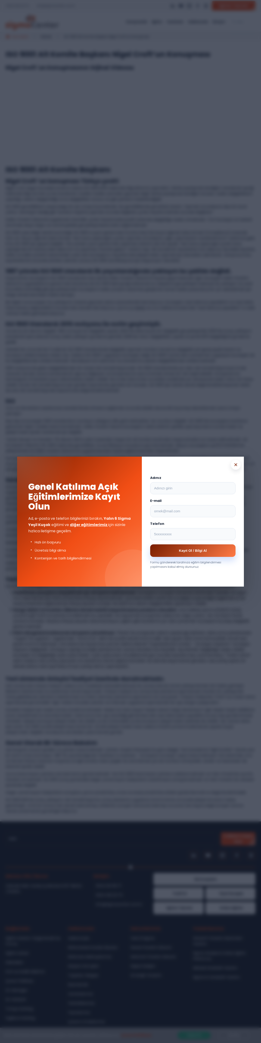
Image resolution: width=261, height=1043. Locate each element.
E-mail (156, 500)
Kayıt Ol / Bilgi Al (193, 550)
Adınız (155, 477)
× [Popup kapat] (236, 464)
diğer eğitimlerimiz (89, 524)
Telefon (157, 523)
